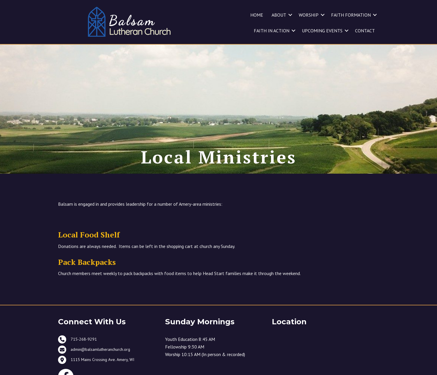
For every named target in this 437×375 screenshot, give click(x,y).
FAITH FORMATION (351, 15)
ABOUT (279, 15)
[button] (290, 15)
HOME (256, 15)
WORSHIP (309, 15)
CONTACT (365, 31)
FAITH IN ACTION (271, 31)
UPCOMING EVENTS (322, 31)
